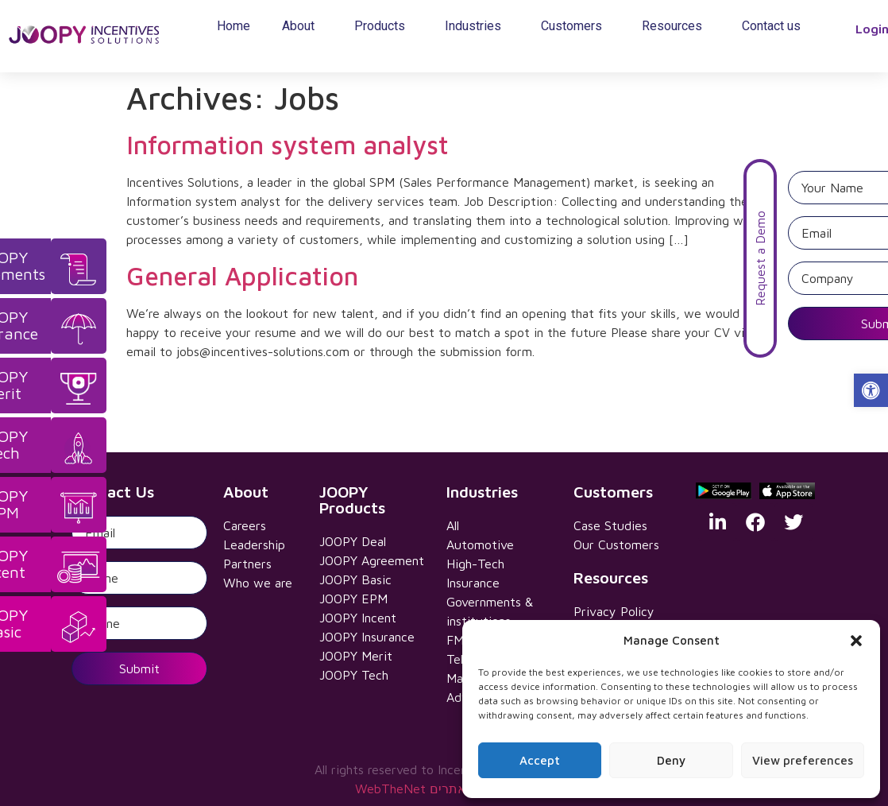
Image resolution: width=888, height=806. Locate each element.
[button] (856, 641)
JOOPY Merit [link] (355, 656)
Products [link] (383, 26)
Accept (539, 760)
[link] (871, 391)
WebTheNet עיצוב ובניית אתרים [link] (444, 788)
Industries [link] (477, 26)
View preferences (802, 760)
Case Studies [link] (610, 525)
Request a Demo (871, 258)
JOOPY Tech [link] (353, 675)
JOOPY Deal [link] (352, 541)
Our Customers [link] (616, 544)
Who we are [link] (257, 582)
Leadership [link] (254, 544)
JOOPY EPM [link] (353, 598)
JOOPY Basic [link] (355, 579)
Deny (671, 760)
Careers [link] (244, 525)
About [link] (302, 26)
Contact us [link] (771, 25)
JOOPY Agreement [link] (371, 560)
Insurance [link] (473, 582)
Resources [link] (676, 26)
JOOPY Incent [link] (357, 617)
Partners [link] (247, 563)
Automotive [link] (480, 544)
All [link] (452, 525)
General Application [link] (242, 276)
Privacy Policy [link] (613, 611)
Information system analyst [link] (287, 145)
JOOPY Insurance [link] (367, 637)
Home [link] (233, 25)
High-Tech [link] (475, 563)
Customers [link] (575, 26)
